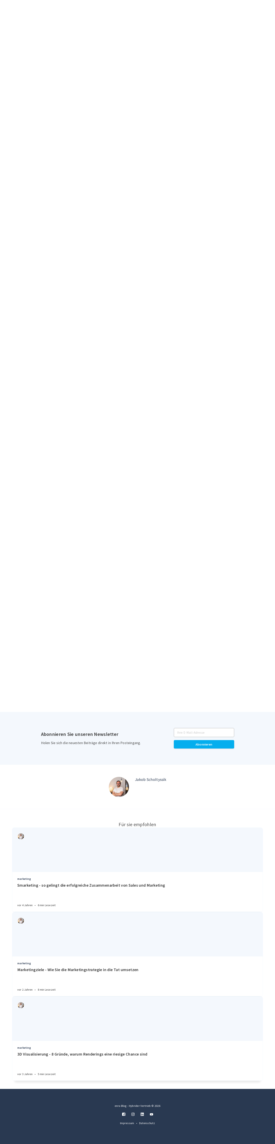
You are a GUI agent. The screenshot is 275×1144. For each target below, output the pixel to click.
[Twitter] (151, 1114)
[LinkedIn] (142, 1114)
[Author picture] (119, 787)
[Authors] (20, 836)
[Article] (137, 850)
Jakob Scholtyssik (150, 779)
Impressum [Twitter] (127, 1123)
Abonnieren (204, 744)
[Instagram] (133, 1114)
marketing (24, 879)
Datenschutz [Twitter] (147, 1123)
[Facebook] (123, 1114)
